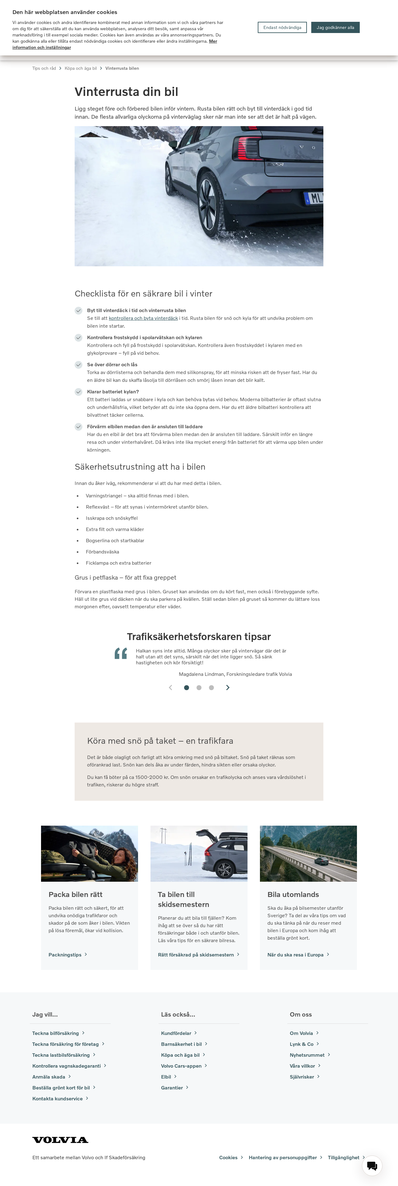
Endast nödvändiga (282, 27)
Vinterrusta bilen (122, 68)
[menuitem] (372, 1165)
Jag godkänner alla (335, 27)
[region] (199, 27)
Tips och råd (47, 68)
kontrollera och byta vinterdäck (143, 318)
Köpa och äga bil (84, 68)
